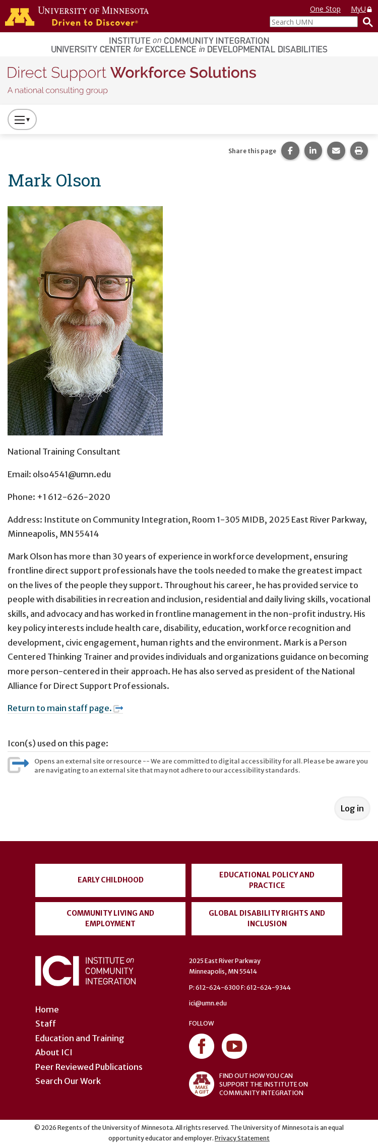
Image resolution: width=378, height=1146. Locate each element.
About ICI (54, 1052)
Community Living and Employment (110, 918)
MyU (362, 9)
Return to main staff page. (65, 708)
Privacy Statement (242, 1138)
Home (47, 1009)
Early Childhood (111, 879)
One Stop (325, 9)
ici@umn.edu (208, 1003)
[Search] (365, 21)
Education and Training (79, 1038)
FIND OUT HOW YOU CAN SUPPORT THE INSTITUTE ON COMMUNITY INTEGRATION (248, 1084)
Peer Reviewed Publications (89, 1067)
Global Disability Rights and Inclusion (267, 918)
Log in (352, 808)
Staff (45, 1023)
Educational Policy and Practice (266, 880)
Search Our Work (68, 1081)
